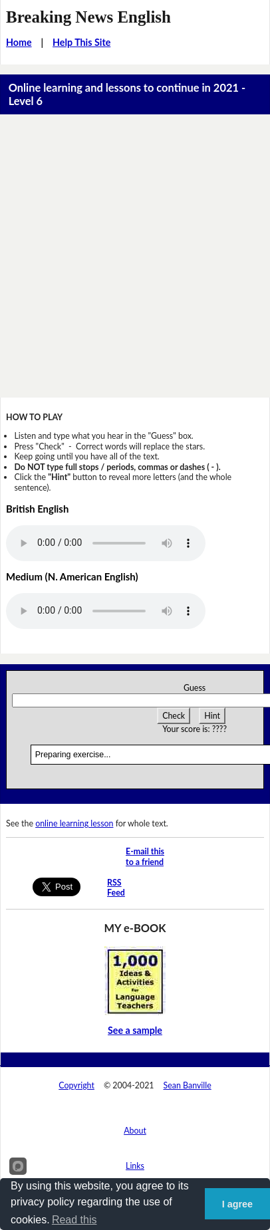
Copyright (76, 1085)
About (135, 1131)
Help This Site (81, 42)
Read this (74, 1219)
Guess (194, 688)
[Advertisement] (135, 256)
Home (19, 42)
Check (173, 716)
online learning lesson (74, 823)
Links (135, 1166)
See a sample (135, 1030)
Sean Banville (187, 1085)
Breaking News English (88, 17)
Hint (212, 716)
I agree (237, 1204)
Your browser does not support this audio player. (105, 543)
